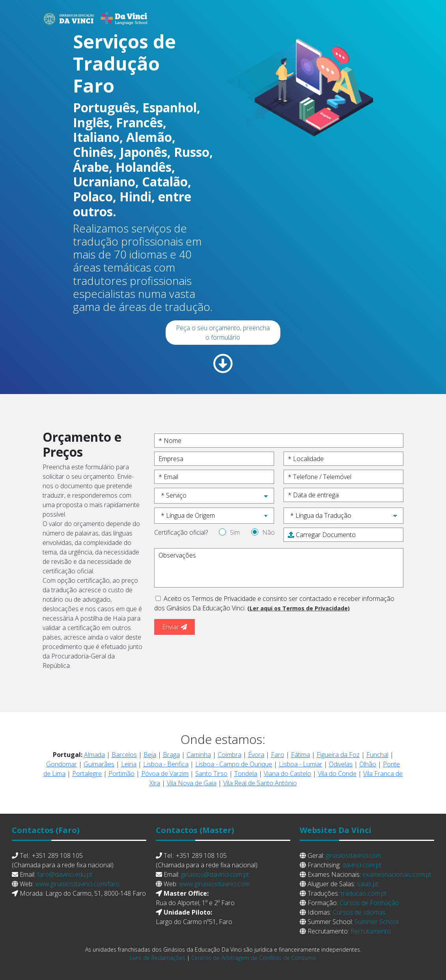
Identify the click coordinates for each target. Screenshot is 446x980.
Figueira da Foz (338, 754)
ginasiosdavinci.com (353, 855)
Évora (256, 754)
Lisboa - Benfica (165, 764)
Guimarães (99, 764)
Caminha (199, 754)
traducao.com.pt (363, 893)
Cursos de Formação (369, 902)
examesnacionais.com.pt (396, 874)
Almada (94, 754)
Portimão (121, 773)
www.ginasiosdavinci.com (214, 884)
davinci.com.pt (361, 865)
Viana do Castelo (287, 773)
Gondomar (61, 764)
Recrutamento (371, 931)
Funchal (377, 754)
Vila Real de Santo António (260, 783)
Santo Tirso (211, 773)
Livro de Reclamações (157, 957)
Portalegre (87, 773)
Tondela (245, 773)
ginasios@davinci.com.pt (215, 874)
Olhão (367, 764)
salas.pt (367, 884)
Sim (235, 532)
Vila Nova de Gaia (191, 783)
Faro (277, 754)
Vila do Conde (337, 773)
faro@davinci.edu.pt (64, 874)
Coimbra (229, 754)
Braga (171, 754)
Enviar (174, 627)
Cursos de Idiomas (359, 912)
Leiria (128, 764)
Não (268, 532)
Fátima (300, 754)
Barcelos (124, 754)
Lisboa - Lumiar (300, 764)
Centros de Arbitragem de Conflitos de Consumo (253, 957)
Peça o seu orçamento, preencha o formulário (223, 333)
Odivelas (341, 764)
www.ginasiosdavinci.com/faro (77, 884)
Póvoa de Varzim (164, 773)
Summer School (377, 921)
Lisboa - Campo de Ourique (233, 764)
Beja (150, 754)
